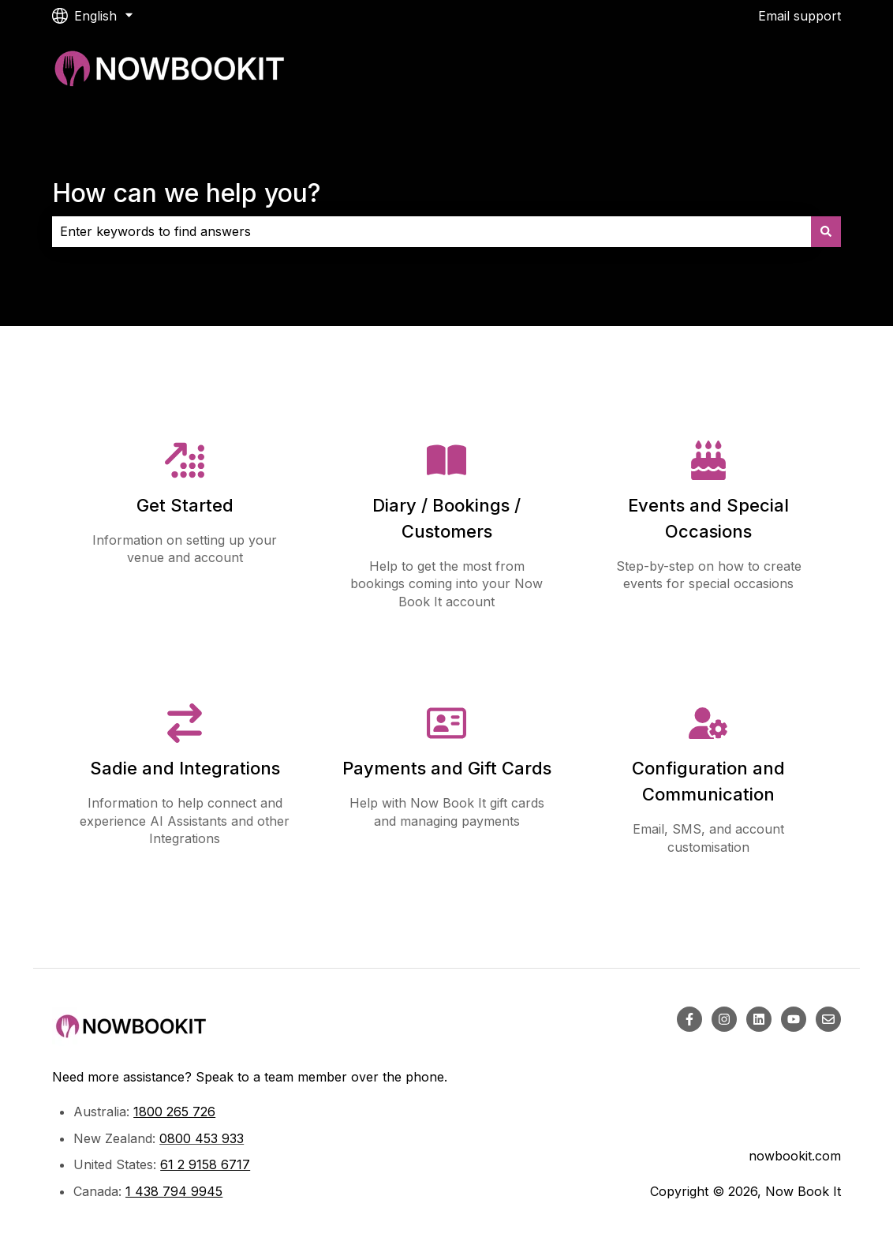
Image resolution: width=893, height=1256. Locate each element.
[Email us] (828, 1019)
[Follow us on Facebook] (689, 1019)
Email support (799, 16)
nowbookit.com (795, 1156)
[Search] (826, 231)
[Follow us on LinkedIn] (759, 1019)
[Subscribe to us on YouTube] (793, 1019)
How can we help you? (186, 193)
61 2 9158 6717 (205, 1164)
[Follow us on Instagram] (724, 1019)
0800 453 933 (201, 1138)
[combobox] (431, 231)
